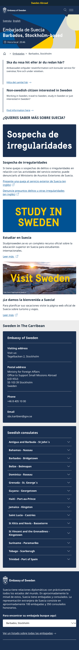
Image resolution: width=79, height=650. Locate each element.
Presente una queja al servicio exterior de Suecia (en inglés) (34, 183)
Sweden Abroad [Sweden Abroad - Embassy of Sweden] (39, 3)
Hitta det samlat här (17, 82)
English (17, 20)
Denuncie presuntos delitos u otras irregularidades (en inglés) (33, 192)
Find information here (18, 110)
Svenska (7, 20)
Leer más (9, 256)
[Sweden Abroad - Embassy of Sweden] (17, 10)
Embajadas (18, 53)
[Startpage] (6, 53)
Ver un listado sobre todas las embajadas (28, 633)
